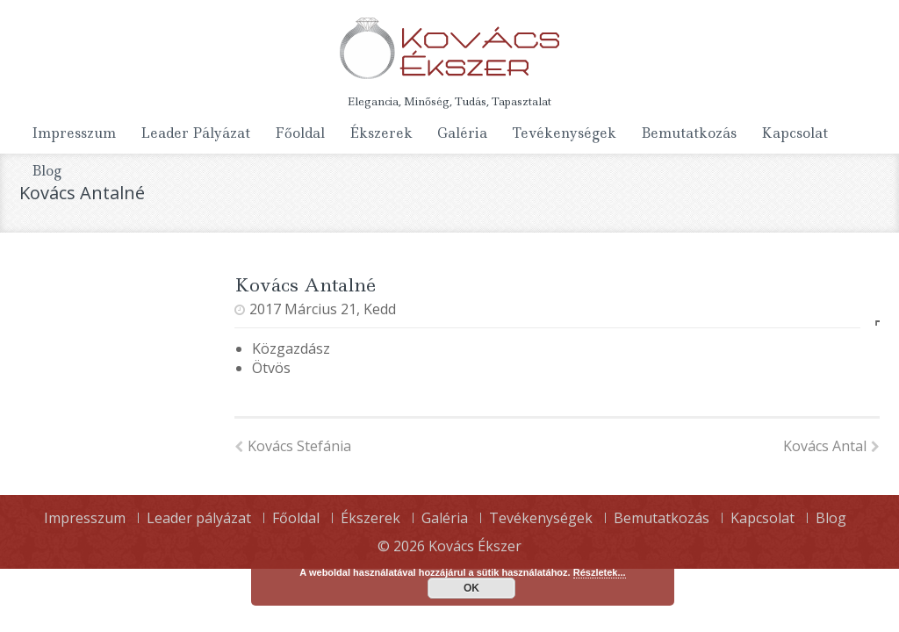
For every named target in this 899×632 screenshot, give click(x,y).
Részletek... (599, 572)
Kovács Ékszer (474, 546)
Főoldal (300, 133)
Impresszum (74, 133)
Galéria (462, 133)
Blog (46, 171)
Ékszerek (381, 133)
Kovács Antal (831, 446)
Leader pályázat (195, 133)
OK (471, 588)
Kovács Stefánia (292, 446)
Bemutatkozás (689, 133)
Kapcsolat (794, 133)
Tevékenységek (564, 133)
